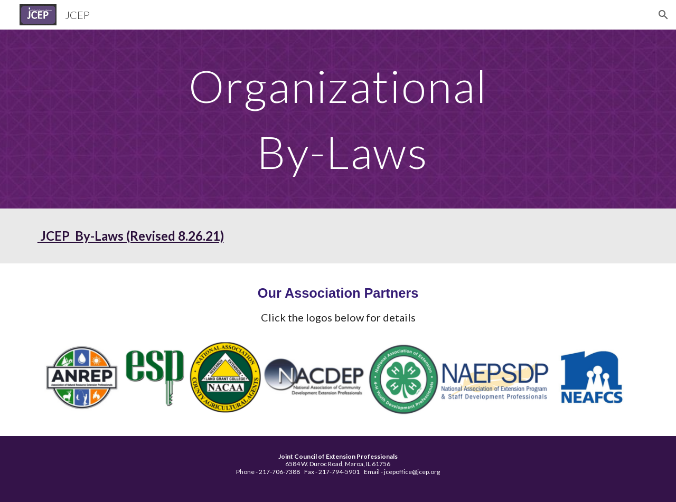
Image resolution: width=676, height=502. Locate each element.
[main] (338, 119)
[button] (663, 14)
